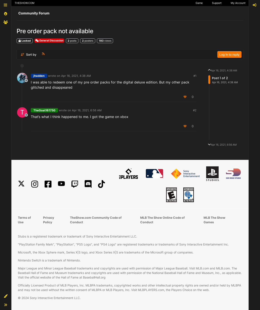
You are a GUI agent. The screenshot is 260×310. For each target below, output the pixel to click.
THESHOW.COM (24, 3)
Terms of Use (24, 220)
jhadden (39, 75)
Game (199, 3)
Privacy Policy (48, 220)
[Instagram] (34, 184)
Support (216, 3)
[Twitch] (74, 184)
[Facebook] (48, 184)
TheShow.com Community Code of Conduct (95, 220)
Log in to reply (229, 54)
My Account (238, 3)
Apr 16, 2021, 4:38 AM (76, 75)
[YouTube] (61, 184)
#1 (194, 75)
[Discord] (88, 184)
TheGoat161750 (44, 110)
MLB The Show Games (214, 220)
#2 (194, 110)
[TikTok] (101, 184)
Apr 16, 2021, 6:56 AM (87, 110)
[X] (21, 184)
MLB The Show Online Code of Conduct (162, 220)
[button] (5, 296)
